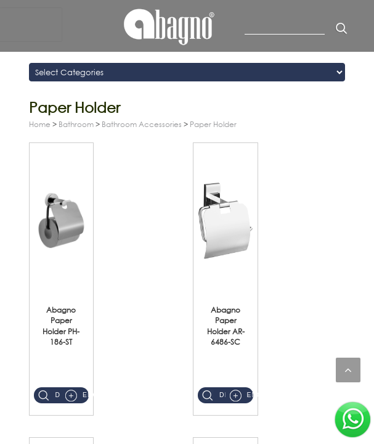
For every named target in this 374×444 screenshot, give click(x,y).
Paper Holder (213, 124)
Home (40, 124)
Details (58, 395)
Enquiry (86, 395)
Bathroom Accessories (142, 124)
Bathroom (76, 124)
